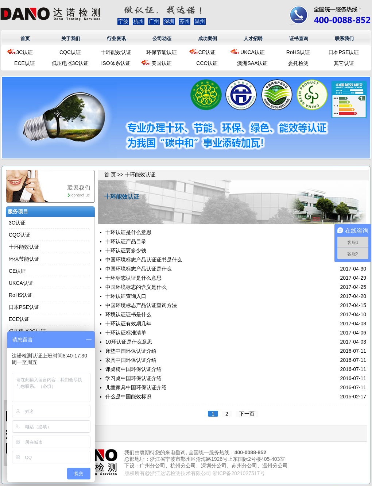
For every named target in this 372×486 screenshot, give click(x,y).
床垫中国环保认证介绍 (130, 351)
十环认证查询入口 (125, 296)
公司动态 (161, 38)
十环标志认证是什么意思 (133, 278)
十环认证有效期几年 (128, 323)
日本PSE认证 (343, 52)
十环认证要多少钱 (125, 250)
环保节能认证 (161, 52)
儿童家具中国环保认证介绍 (136, 387)
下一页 (247, 414)
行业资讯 (116, 38)
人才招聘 (253, 38)
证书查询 (298, 38)
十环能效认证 (116, 52)
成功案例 (207, 38)
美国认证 (161, 63)
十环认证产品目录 (125, 241)
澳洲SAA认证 (252, 63)
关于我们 (70, 38)
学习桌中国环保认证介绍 (133, 378)
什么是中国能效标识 (128, 396)
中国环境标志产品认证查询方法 (141, 305)
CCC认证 (206, 63)
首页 (25, 38)
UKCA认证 (252, 52)
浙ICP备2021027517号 (239, 473)
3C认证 (24, 52)
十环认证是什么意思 (128, 232)
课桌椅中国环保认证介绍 (133, 369)
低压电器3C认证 (70, 63)
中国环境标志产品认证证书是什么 (143, 260)
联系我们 (344, 38)
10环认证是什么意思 (128, 342)
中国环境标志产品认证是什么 (138, 269)
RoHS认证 (298, 52)
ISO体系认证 (115, 63)
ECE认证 (24, 63)
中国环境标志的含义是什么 (136, 287)
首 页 (110, 174)
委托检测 (298, 63)
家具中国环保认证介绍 (130, 360)
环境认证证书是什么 (128, 314)
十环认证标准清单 (125, 333)
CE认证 (207, 52)
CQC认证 (70, 52)
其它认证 (344, 63)
